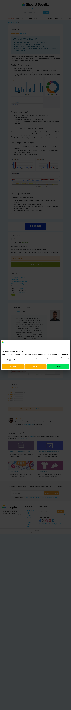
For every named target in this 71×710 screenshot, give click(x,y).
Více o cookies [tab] (59, 346)
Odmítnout (13, 366)
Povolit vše (58, 366)
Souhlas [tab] (12, 346)
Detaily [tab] (36, 346)
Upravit (36, 366)
